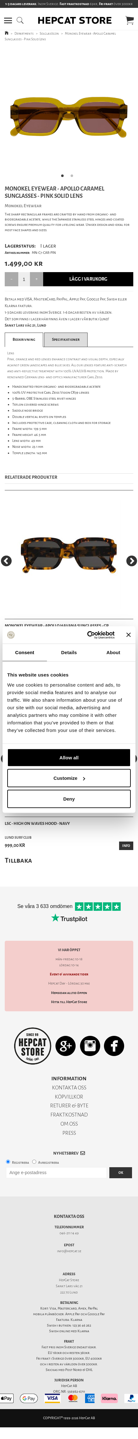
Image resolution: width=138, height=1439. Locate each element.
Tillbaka (18, 860)
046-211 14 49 (69, 1233)
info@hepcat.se (69, 1251)
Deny (69, 798)
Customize (69, 778)
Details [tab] (69, 652)
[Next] (131, 561)
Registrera (20, 1162)
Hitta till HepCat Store (69, 1002)
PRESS (69, 1133)
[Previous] (6, 561)
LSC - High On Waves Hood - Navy (37, 823)
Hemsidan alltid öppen (69, 993)
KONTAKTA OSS (69, 1087)
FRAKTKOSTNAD (69, 1114)
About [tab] (113, 652)
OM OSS (69, 1124)
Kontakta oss (69, 1216)
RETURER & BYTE (69, 1105)
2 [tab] (74, 177)
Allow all (69, 757)
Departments (24, 33)
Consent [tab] (24, 652)
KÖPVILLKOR (69, 1097)
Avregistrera (48, 1162)
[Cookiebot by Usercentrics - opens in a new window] (87, 635)
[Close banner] (128, 635)
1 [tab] (64, 177)
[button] (8, 20)
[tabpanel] (69, 114)
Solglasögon (49, 33)
